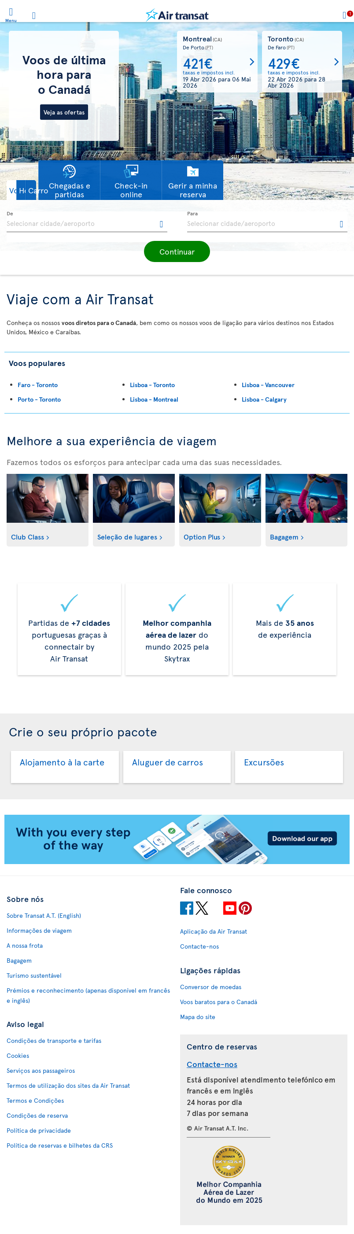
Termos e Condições (35, 1100)
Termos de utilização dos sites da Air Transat (68, 1085)
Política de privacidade (39, 1130)
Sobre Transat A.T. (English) (44, 915)
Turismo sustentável (34, 975)
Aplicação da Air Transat (213, 931)
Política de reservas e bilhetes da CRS (60, 1145)
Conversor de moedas (210, 987)
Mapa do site (197, 1016)
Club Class (27, 536)
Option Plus (202, 536)
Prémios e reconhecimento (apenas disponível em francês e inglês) (88, 995)
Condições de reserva (37, 1115)
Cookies (18, 1055)
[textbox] (87, 222)
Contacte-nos (199, 946)
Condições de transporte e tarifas (54, 1040)
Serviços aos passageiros (41, 1070)
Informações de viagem (39, 930)
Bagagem (284, 536)
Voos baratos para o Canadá (218, 1002)
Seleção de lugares (127, 536)
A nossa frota (25, 945)
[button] (29, 190)
